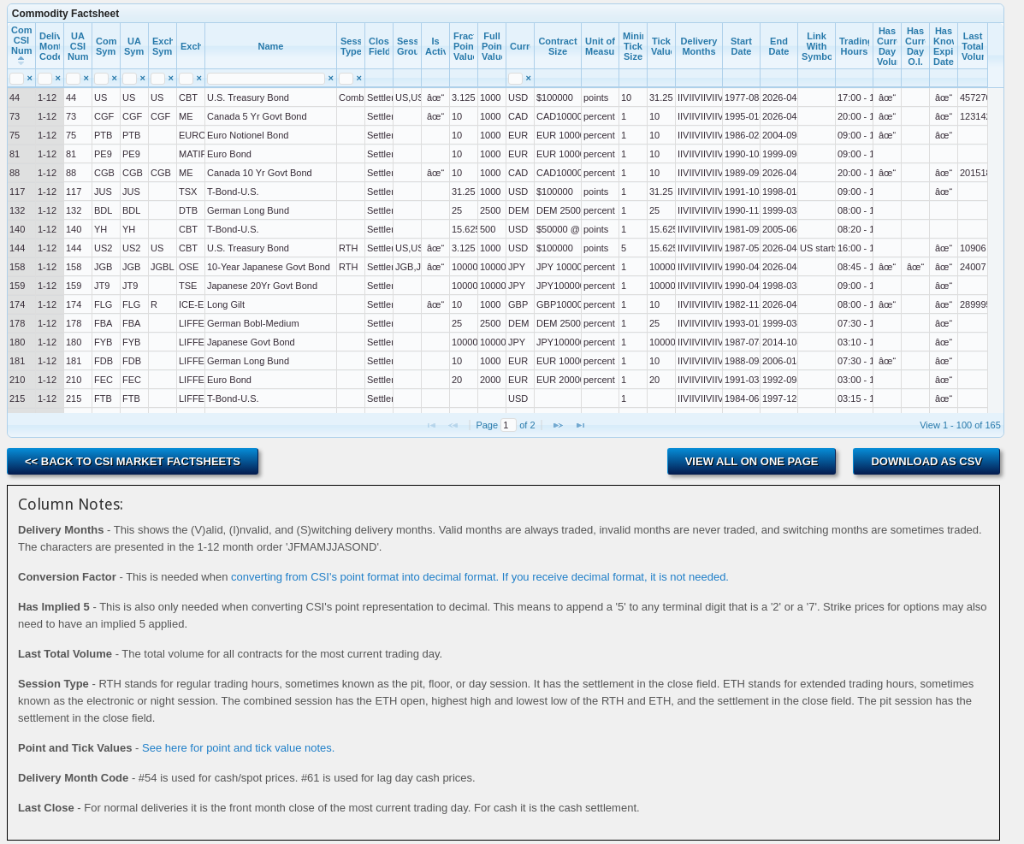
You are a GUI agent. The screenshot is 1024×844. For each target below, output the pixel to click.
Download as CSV (926, 461)
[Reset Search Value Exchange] (199, 78)
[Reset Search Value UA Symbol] (142, 78)
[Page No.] (508, 425)
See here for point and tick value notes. (238, 747)
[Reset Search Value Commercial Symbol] (114, 78)
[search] (16, 79)
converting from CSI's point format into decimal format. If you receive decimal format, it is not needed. (480, 576)
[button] (557, 425)
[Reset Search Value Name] (330, 78)
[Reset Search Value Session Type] (359, 78)
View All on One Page (752, 461)
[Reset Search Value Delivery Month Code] (57, 78)
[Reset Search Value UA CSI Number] (86, 78)
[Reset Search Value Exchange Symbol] (170, 78)
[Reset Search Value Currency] (528, 78)
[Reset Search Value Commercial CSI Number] (29, 78)
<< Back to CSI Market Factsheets (132, 461)
